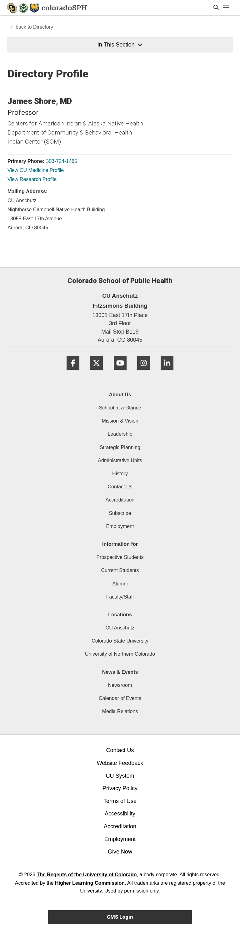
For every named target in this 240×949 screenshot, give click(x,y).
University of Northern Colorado (120, 654)
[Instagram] (143, 372)
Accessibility (120, 813)
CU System (120, 776)
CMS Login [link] (120, 917)
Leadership (120, 434)
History (120, 473)
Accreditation (120, 499)
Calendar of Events (120, 698)
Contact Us (120, 486)
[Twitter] (96, 372)
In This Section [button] (120, 45)
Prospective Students (119, 557)
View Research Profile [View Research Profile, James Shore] (32, 179)
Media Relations (120, 711)
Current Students (120, 570)
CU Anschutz (120, 627)
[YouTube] (120, 372)
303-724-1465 (61, 161)
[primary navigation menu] (226, 8)
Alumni (120, 583)
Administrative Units (120, 460)
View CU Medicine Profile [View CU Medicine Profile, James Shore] (36, 170)
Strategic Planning (120, 447)
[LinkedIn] (167, 372)
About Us (120, 394)
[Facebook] (73, 372)
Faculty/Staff (120, 596)
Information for (120, 544)
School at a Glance (120, 407)
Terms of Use (120, 801)
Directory (43, 27)
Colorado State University (120, 640)
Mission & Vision (120, 420)
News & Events (120, 672)
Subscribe (120, 513)
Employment (120, 526)
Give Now (120, 852)
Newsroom (120, 685)
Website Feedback (120, 763)
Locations (120, 614)
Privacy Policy (120, 788)
